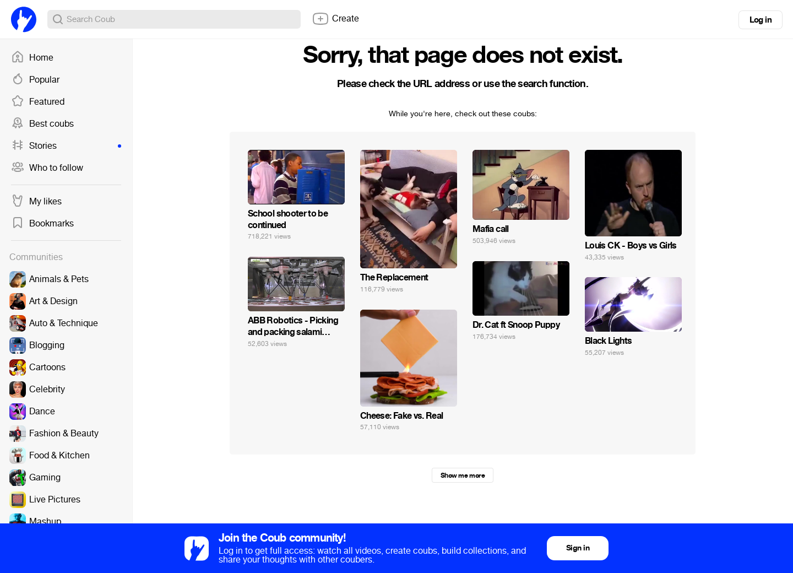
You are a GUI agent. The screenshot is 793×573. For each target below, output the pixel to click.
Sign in (577, 548)
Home (32, 58)
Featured (37, 102)
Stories (66, 146)
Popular (35, 80)
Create (335, 19)
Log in (760, 19)
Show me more (463, 475)
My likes (36, 201)
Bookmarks (42, 223)
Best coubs (42, 124)
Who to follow (47, 168)
